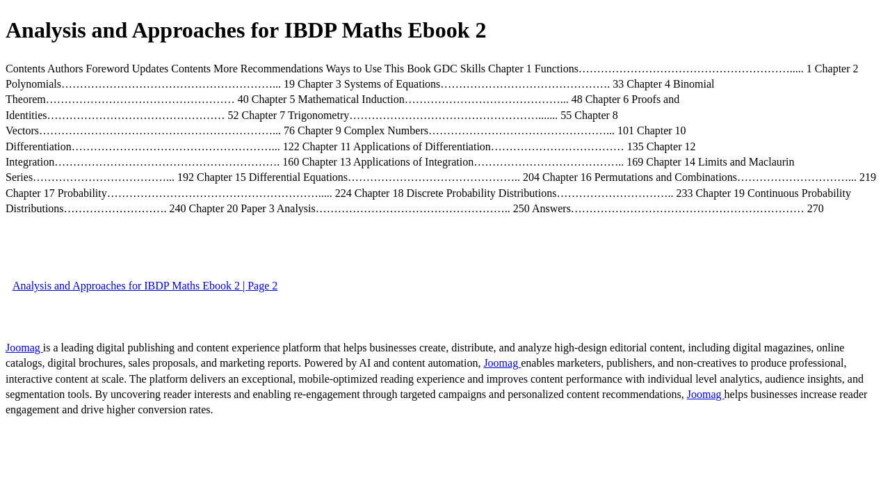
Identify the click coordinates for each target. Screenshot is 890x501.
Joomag (24, 347)
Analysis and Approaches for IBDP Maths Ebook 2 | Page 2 (145, 286)
